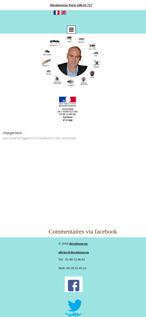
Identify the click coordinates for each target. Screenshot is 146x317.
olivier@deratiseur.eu (73, 252)
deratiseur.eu (78, 243)
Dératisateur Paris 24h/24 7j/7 (71, 5)
